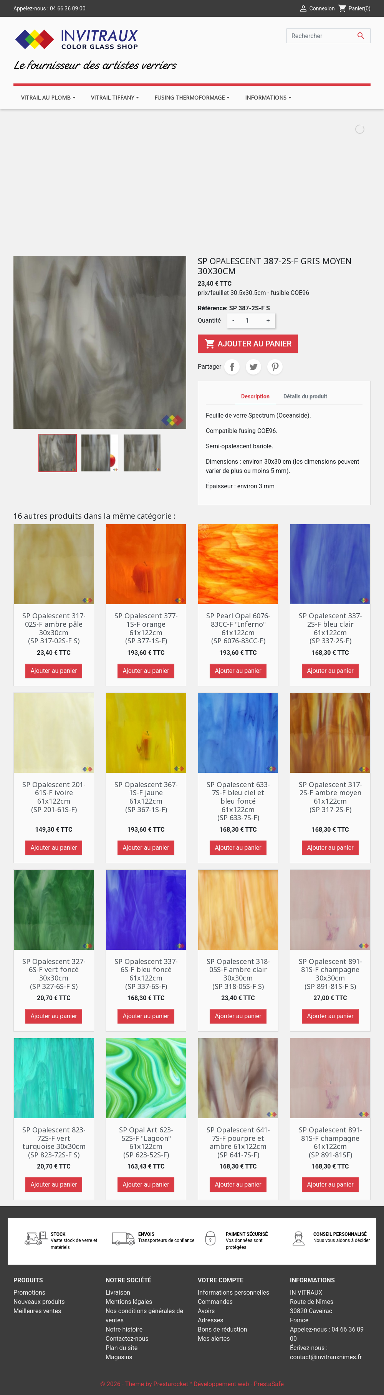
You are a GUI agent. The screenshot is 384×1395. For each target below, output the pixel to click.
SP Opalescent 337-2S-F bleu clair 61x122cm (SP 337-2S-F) (330, 628)
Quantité (209, 320)
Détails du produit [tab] (305, 396)
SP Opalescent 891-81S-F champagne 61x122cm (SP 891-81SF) (330, 1142)
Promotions (29, 1292)
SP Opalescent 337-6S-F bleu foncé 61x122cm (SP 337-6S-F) (146, 974)
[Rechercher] (328, 35)
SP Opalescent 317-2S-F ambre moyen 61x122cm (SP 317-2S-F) (330, 797)
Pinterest (275, 367)
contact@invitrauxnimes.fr (326, 1357)
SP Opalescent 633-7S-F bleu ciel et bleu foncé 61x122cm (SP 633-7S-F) (238, 801)
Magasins (119, 1357)
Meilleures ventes (37, 1311)
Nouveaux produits (39, 1301)
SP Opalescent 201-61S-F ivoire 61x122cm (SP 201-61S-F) (54, 797)
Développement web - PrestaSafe (239, 1384)
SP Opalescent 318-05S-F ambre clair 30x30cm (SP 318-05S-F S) (238, 974)
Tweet (253, 367)
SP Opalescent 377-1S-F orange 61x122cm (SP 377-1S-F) (146, 628)
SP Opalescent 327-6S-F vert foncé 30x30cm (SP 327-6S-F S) (54, 974)
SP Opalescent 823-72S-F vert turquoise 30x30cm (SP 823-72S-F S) (54, 1142)
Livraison (118, 1292)
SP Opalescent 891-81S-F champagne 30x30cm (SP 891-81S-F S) (330, 974)
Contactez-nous (127, 1338)
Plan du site (121, 1348)
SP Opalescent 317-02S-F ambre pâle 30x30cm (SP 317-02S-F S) (54, 628)
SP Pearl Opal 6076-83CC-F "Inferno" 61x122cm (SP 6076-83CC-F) (238, 628)
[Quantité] (250, 320)
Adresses (210, 1320)
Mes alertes (214, 1338)
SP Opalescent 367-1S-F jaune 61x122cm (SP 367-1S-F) (146, 797)
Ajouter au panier (247, 344)
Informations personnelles (233, 1292)
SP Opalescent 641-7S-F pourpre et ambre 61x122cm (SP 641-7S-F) (238, 1142)
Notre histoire (124, 1329)
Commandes (215, 1301)
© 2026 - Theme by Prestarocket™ (147, 1384)
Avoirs (206, 1311)
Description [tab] (255, 396)
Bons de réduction (222, 1329)
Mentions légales (129, 1301)
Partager (232, 367)
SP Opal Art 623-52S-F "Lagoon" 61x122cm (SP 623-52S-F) (146, 1142)
